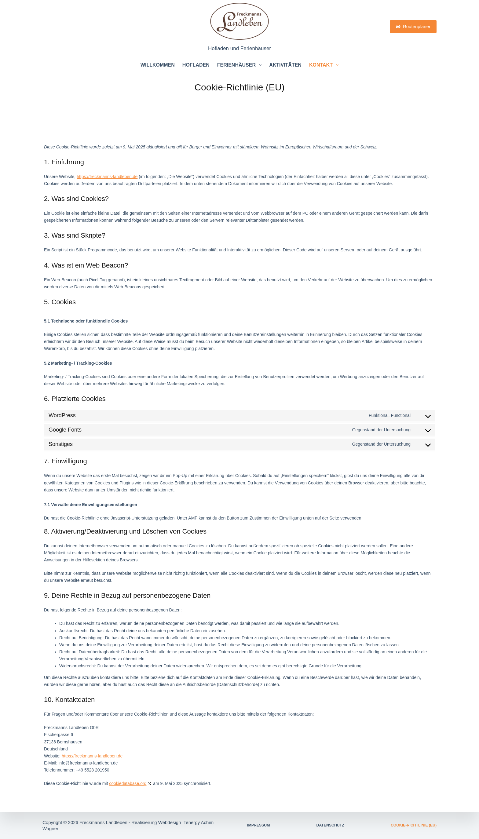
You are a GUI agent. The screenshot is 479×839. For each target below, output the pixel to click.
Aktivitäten (285, 64)
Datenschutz (332, 825)
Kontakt (325, 65)
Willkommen (158, 64)
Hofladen (196, 64)
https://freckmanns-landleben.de (107, 176)
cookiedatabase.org (127, 783)
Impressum (256, 825)
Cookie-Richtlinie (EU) (418, 825)
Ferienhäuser (240, 65)
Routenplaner (413, 26)
